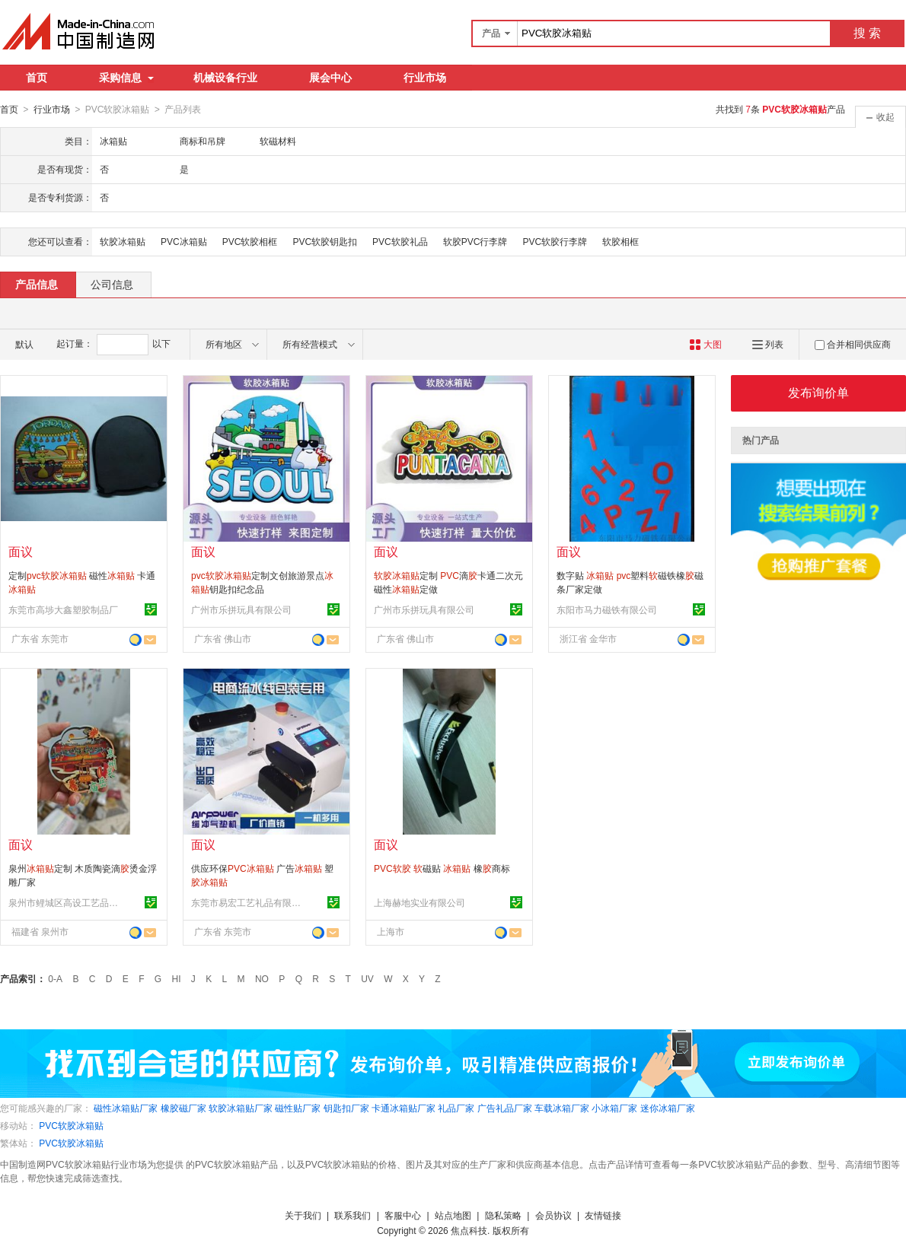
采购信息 (126, 78)
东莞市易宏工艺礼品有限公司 (248, 902)
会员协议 (553, 1215)
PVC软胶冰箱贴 (71, 1125)
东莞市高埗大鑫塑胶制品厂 (63, 609)
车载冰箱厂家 (561, 1107)
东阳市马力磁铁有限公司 (607, 609)
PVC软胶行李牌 (554, 241)
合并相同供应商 (853, 344)
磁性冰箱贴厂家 (126, 1107)
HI (176, 978)
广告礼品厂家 (504, 1107)
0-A (55, 978)
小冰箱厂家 (614, 1107)
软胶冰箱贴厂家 (241, 1107)
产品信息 (36, 284)
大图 (705, 344)
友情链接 (603, 1215)
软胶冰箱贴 (122, 241)
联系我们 (352, 1215)
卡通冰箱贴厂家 (403, 1107)
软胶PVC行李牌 (475, 241)
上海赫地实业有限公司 (419, 902)
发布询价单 (818, 392)
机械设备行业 (225, 78)
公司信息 (112, 284)
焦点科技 (469, 1230)
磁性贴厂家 (298, 1107)
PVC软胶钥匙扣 (324, 241)
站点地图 (453, 1215)
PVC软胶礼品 (400, 241)
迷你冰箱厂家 (667, 1107)
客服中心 (402, 1215)
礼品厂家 (456, 1107)
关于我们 (303, 1215)
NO (262, 978)
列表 (767, 344)
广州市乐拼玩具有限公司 (241, 609)
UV (367, 978)
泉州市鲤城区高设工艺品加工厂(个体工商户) (65, 902)
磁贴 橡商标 (442, 868)
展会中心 (330, 78)
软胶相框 (620, 241)
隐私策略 (503, 1215)
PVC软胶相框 (250, 241)
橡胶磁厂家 (183, 1107)
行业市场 (425, 78)
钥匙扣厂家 (346, 1107)
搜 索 (867, 33)
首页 (36, 78)
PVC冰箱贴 (184, 241)
